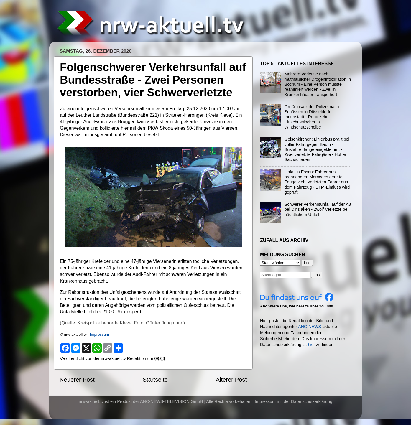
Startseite (155, 379)
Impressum (99, 334)
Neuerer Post (77, 379)
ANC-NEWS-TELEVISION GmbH (171, 401)
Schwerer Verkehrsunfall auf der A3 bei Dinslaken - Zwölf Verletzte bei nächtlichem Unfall (318, 209)
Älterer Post (231, 379)
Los (316, 275)
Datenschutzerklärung (311, 401)
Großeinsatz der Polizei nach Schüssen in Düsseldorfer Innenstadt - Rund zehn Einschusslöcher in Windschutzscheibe (312, 116)
